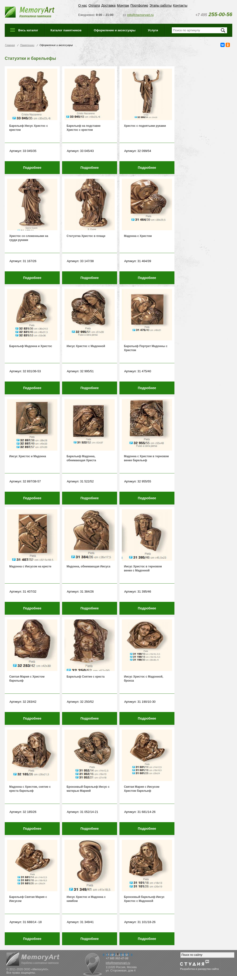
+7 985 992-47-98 (117, 958)
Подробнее (32, 168)
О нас (82, 5)
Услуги (153, 30)
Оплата (94, 5)
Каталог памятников (66, 30)
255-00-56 (213, 14)
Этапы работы (161, 5)
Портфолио (139, 5)
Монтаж (123, 5)
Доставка (108, 5)
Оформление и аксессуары (115, 30)
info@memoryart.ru (140, 15)
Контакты (180, 5)
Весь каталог (28, 30)
